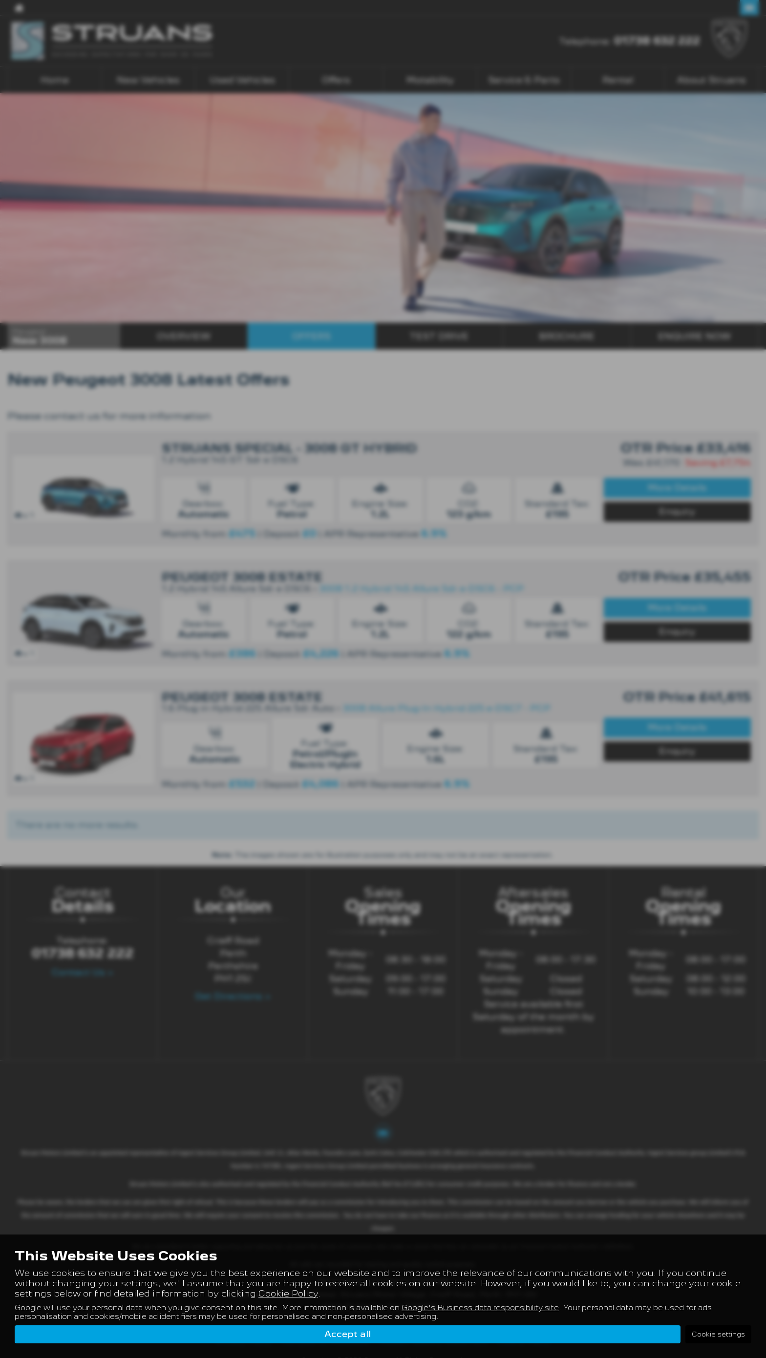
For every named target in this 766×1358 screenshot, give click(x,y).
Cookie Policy (288, 1293)
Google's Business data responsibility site (480, 1307)
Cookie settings (718, 1334)
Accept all (347, 1334)
